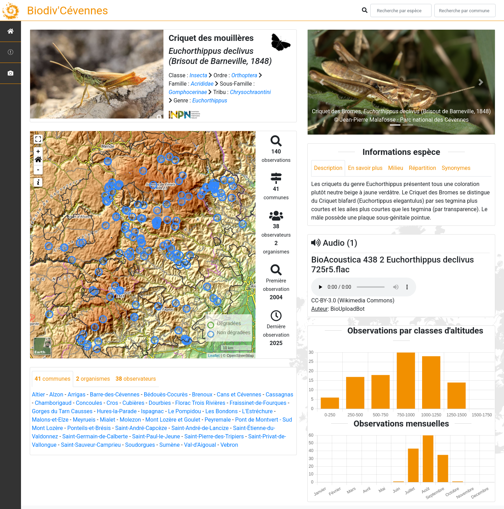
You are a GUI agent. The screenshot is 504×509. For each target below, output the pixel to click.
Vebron (229, 445)
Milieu (395, 168)
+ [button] (38, 152)
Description (328, 168)
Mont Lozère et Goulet (172, 419)
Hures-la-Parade (117, 411)
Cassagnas (279, 394)
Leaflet (214, 355)
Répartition (422, 168)
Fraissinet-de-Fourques (258, 403)
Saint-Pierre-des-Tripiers (214, 436)
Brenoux (202, 394)
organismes (93, 378)
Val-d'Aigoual (200, 445)
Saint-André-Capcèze (141, 428)
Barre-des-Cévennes (115, 394)
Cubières (133, 403)
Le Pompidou (184, 411)
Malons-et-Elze (50, 419)
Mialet (107, 419)
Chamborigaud (53, 403)
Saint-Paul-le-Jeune (156, 436)
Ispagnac (152, 411)
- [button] (38, 170)
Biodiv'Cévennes (67, 10)
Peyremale (218, 419)
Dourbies (160, 403)
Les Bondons (221, 411)
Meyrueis (84, 419)
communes (52, 378)
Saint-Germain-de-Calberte (95, 436)
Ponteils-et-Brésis (89, 428)
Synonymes (456, 168)
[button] (38, 160)
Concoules (89, 403)
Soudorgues (140, 445)
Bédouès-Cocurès (166, 394)
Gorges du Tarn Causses (62, 411)
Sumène (169, 445)
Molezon (130, 419)
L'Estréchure (257, 411)
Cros (112, 403)
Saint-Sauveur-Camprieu (91, 445)
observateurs (135, 378)
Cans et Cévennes (239, 394)
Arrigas (76, 394)
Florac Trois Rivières (200, 403)
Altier (38, 394)
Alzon (56, 394)
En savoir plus (365, 168)
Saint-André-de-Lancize (200, 428)
